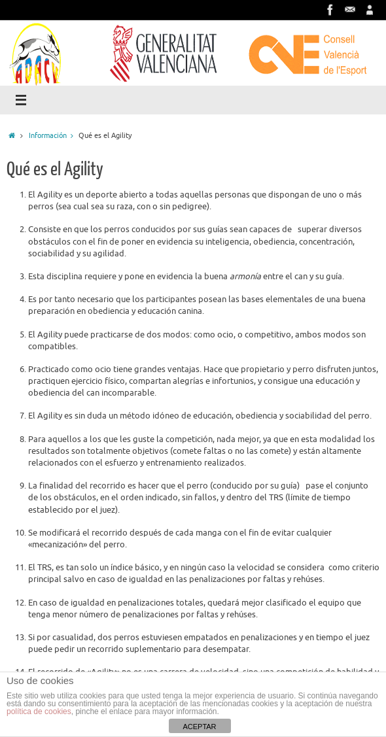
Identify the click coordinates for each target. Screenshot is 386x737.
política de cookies (39, 711)
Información (54, 135)
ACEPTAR (199, 726)
